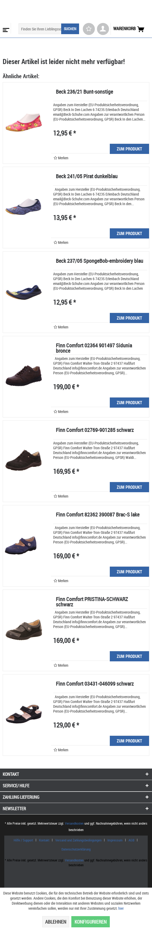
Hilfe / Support (23, 840)
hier (121, 908)
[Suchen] (70, 28)
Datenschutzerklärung (76, 849)
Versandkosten (74, 823)
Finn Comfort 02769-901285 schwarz (95, 430)
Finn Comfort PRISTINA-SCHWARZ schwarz (92, 602)
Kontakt (44, 840)
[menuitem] (5, 28)
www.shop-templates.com (76, 879)
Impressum (115, 840)
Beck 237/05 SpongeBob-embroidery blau (99, 261)
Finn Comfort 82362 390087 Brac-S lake (97, 515)
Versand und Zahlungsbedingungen (78, 840)
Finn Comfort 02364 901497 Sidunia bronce (94, 348)
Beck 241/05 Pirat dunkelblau (87, 177)
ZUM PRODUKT (129, 149)
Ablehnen (55, 922)
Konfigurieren (91, 922)
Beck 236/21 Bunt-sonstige (84, 92)
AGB (131, 840)
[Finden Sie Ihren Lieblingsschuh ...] (48, 28)
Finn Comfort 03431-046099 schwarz (95, 684)
